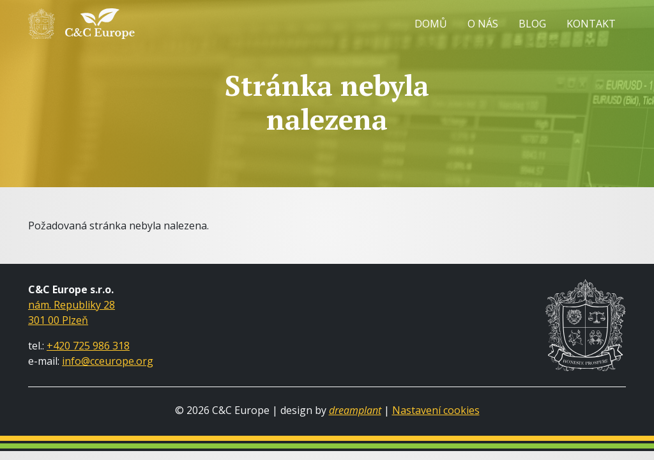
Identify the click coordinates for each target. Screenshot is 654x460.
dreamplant (355, 410)
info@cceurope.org (107, 361)
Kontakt (591, 24)
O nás (483, 24)
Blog (532, 24)
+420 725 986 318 (88, 346)
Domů (430, 24)
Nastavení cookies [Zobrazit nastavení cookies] (436, 410)
